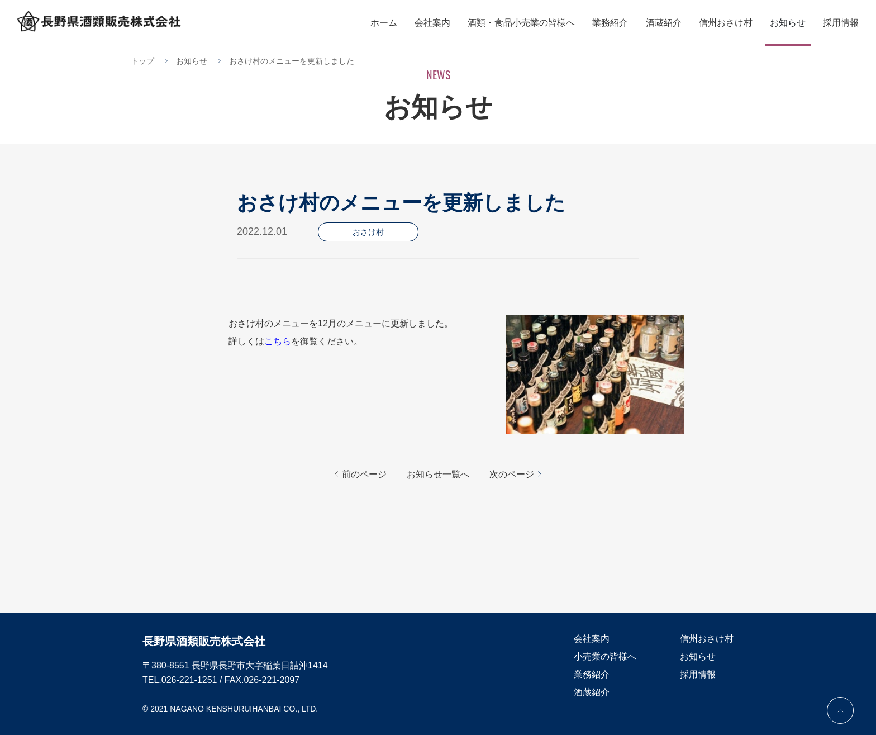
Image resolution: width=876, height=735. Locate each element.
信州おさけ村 (727, 22)
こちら (277, 341)
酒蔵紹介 (666, 22)
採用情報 (841, 22)
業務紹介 (613, 22)
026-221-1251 (189, 680)
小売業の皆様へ (605, 656)
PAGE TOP (840, 710)
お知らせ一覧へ (438, 474)
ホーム (388, 22)
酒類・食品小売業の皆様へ (525, 22)
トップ (142, 60)
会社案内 (437, 22)
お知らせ (789, 22)
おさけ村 (368, 231)
